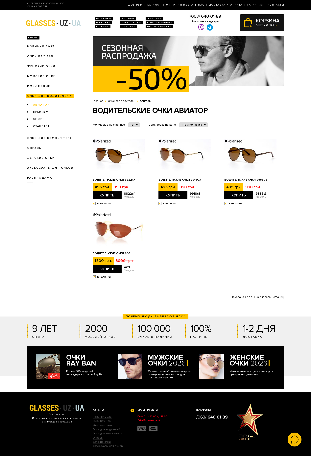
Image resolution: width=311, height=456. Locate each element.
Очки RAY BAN (40, 56)
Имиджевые (38, 86)
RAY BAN (128, 18)
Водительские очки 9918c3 (179, 179)
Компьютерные (160, 22)
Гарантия (255, 4)
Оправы (102, 26)
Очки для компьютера (49, 138)
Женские (154, 18)
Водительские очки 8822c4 (114, 179)
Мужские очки (41, 76)
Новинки (103, 18)
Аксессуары (131, 22)
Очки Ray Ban (102, 421)
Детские (128, 26)
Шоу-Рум (135, 4)
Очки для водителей (48, 96)
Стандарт (41, 126)
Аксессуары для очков (50, 167)
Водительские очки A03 (111, 253)
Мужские (103, 22)
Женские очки (41, 66)
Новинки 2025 (41, 46)
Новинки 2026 (102, 416)
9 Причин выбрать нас (185, 4)
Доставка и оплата (226, 4)
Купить (107, 195)
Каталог (154, 4)
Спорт (38, 119)
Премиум (40, 112)
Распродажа (39, 177)
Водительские (159, 26)
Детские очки (41, 158)
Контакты (276, 4)
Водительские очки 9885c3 (245, 179)
